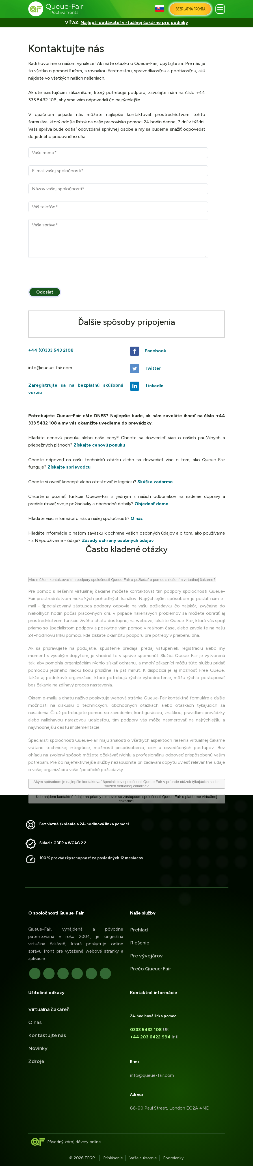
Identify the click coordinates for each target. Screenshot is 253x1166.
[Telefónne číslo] (118, 207)
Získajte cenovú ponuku (99, 445)
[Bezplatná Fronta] (190, 9)
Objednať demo (151, 503)
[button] (160, 9)
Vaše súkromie (143, 1157)
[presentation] (71, 276)
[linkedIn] (70, 973)
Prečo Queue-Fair (150, 962)
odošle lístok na (77, 121)
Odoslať (44, 292)
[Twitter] (42, 973)
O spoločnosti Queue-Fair (49, 913)
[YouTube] (98, 973)
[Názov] (118, 152)
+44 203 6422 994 (157, 1037)
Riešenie (139, 936)
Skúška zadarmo (155, 481)
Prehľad (139, 923)
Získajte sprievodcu (68, 467)
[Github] (84, 973)
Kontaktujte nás (47, 1042)
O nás (137, 518)
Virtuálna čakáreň (49, 1016)
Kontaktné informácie (160, 992)
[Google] (56, 973)
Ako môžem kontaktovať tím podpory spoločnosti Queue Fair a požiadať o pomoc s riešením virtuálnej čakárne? (122, 589)
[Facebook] (28, 973)
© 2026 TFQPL (83, 1157)
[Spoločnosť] (118, 188)
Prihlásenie (113, 1157)
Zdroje (36, 1068)
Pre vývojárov (146, 949)
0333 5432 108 (152, 1029)
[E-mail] (118, 170)
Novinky (37, 1055)
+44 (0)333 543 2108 (50, 350)
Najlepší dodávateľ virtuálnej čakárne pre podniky (134, 22)
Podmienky (173, 1157)
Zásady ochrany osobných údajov (118, 540)
